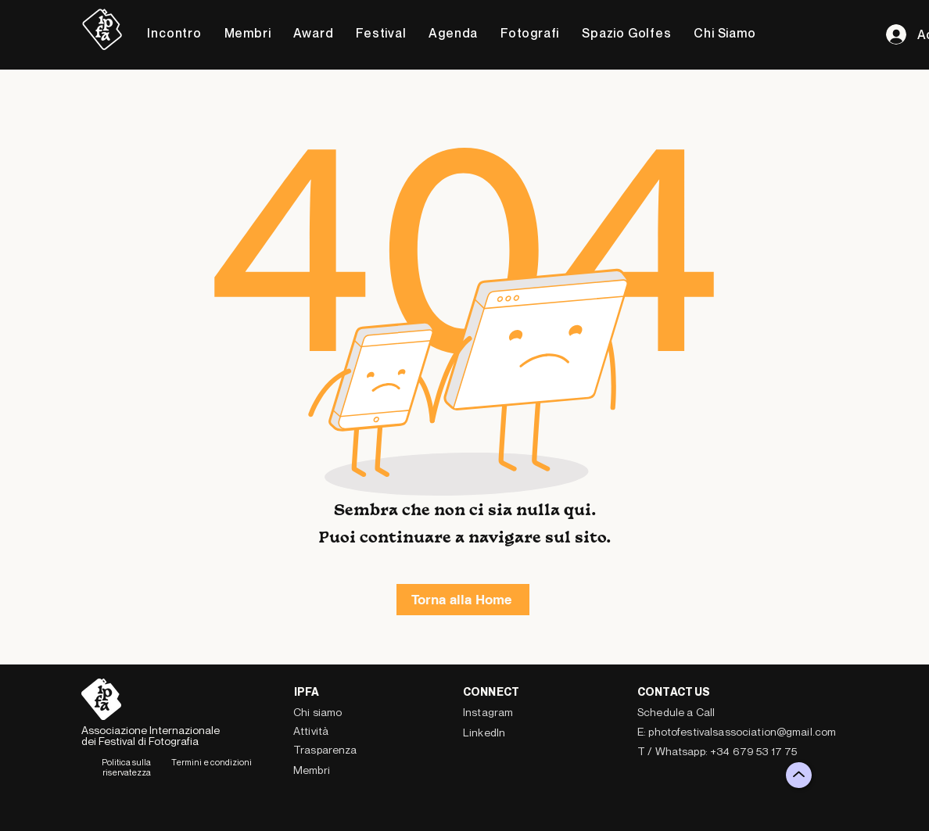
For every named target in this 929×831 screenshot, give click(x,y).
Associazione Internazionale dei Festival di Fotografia (150, 735)
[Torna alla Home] (462, 599)
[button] (174, 32)
